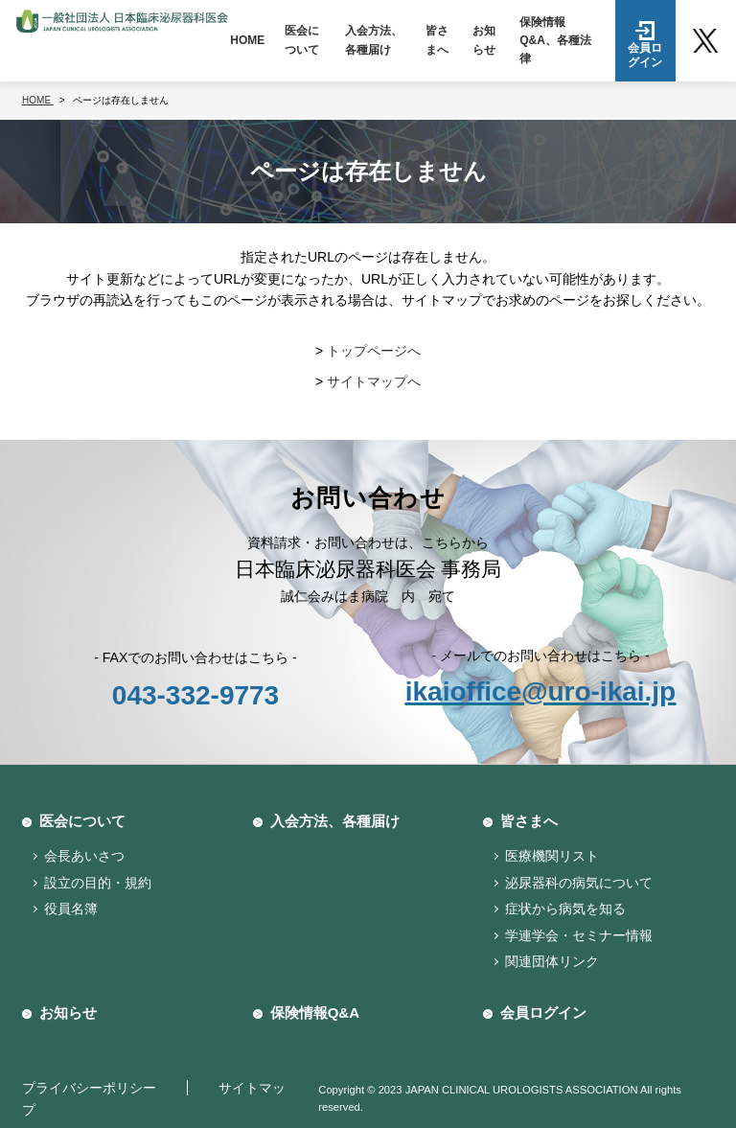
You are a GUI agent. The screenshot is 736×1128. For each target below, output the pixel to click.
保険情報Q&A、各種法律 (555, 40)
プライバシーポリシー (89, 1087)
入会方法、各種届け (373, 40)
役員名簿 (71, 908)
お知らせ (483, 40)
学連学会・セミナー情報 (579, 935)
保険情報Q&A (314, 1012)
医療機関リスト (552, 855)
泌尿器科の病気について (579, 882)
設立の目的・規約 (97, 882)
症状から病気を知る (565, 908)
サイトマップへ (374, 381)
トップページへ (374, 350)
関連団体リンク (552, 961)
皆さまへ (437, 40)
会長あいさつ (84, 855)
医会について (302, 40)
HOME (247, 40)
